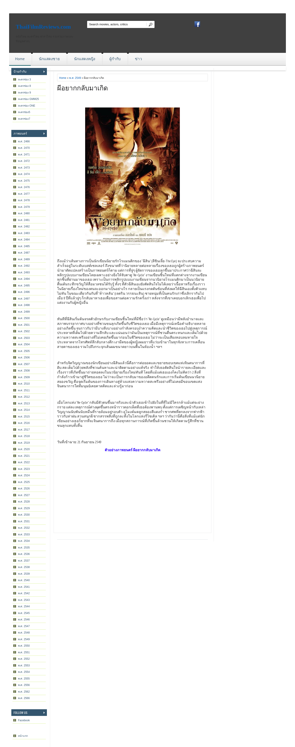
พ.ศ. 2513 (24, 403)
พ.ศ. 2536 (24, 554)
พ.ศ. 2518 (24, 436)
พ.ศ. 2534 (24, 540)
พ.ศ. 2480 (24, 213)
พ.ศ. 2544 (24, 606)
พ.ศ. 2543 (24, 600)
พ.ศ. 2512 (24, 396)
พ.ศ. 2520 (24, 449)
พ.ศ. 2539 (24, 573)
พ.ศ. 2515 (24, 416)
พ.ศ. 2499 (24, 311)
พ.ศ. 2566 (24, 698)
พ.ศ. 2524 (24, 475)
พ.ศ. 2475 (24, 180)
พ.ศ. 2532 (24, 527)
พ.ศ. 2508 (24, 370)
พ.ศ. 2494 (24, 278)
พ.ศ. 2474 (24, 174)
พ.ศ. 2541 (24, 586)
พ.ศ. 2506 (24, 357)
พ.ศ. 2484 (24, 239)
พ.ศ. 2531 (24, 521)
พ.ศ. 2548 (24, 632)
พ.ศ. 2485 (24, 246)
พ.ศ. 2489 (24, 259)
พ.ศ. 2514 (24, 409)
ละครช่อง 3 (24, 79)
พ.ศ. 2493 (24, 272)
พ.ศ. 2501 (24, 324)
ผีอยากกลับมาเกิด (82, 87)
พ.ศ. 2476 (24, 187)
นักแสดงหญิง (84, 58)
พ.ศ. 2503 (24, 338)
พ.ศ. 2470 (24, 147)
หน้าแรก (23, 735)
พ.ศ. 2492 (24, 265)
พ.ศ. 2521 (24, 455)
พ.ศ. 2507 (24, 364)
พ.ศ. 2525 (24, 482)
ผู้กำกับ (115, 58)
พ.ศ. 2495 (24, 285)
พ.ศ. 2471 (24, 154)
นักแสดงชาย (49, 58)
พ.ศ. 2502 (24, 331)
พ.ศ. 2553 (24, 665)
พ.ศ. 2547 (24, 626)
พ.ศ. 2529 (24, 508)
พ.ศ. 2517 (24, 429)
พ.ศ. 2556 (24, 685)
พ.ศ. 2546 (24, 619)
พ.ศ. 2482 (24, 226)
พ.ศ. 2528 (24, 501)
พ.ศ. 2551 (24, 652)
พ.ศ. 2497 (24, 298)
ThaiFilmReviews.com (43, 27)
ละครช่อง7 (24, 118)
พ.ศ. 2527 (24, 495)
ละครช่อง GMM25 (28, 99)
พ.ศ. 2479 (24, 207)
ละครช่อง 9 (24, 92)
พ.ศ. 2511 (24, 390)
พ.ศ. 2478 (24, 200)
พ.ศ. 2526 (24, 488)
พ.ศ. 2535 (24, 547)
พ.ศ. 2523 (24, 469)
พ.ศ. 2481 (24, 220)
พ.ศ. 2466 (24, 141)
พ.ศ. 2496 (24, 292)
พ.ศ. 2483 (24, 233)
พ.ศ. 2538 (24, 567)
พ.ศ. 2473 (24, 167)
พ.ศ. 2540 (24, 580)
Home (20, 58)
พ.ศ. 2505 (24, 351)
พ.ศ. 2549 (24, 639)
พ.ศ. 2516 (24, 423)
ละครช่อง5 (24, 112)
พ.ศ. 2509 (24, 377)
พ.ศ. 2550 (24, 645)
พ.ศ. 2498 (24, 305)
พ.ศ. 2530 (24, 514)
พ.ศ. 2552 (24, 658)
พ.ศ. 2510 (24, 383)
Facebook (24, 720)
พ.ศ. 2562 (24, 691)
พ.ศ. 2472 (24, 161)
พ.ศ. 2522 (24, 462)
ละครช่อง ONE (26, 105)
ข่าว (138, 58)
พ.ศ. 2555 (24, 678)
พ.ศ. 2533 (24, 534)
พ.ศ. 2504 (24, 344)
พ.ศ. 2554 (24, 671)
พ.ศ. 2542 (24, 593)
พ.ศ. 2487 (24, 252)
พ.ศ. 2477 (24, 193)
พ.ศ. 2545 (24, 613)
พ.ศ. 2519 (24, 442)
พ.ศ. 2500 (24, 318)
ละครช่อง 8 (24, 85)
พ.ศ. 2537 (24, 560)
